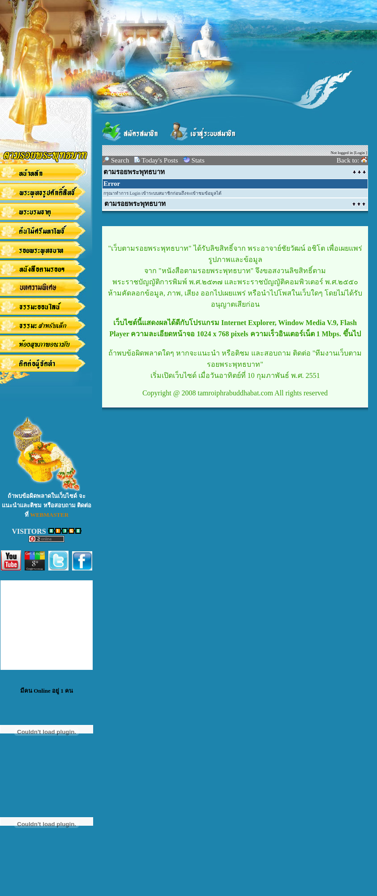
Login (360, 152)
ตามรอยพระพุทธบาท (134, 172)
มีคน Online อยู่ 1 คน (46, 690)
